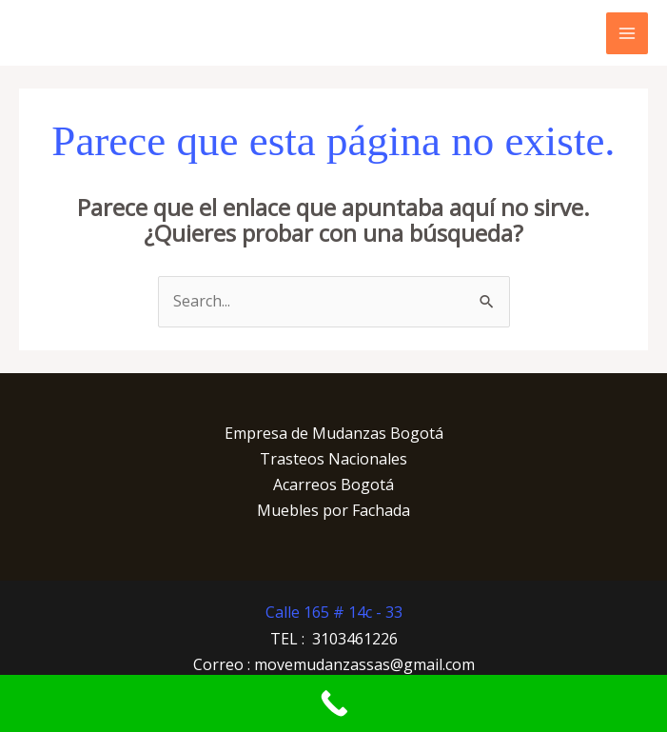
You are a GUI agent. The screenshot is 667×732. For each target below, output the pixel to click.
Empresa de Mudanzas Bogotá (334, 433)
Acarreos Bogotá (333, 484)
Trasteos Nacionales (333, 458)
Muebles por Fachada (333, 510)
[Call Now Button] (333, 703)
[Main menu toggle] (627, 33)
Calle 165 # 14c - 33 (333, 612)
